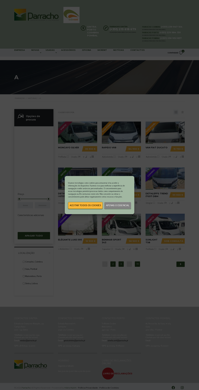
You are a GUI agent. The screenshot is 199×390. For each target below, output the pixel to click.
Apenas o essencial (117, 205)
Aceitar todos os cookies (85, 205)
